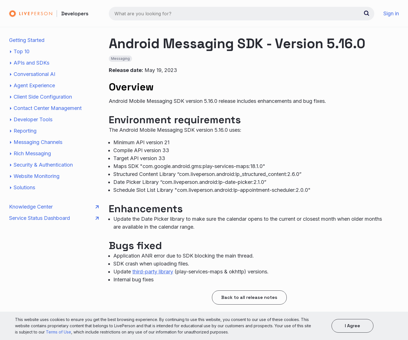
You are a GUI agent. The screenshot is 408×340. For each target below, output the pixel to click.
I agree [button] (352, 326)
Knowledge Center (54, 207)
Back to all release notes (249, 297)
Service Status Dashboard (54, 218)
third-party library (152, 272)
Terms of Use (58, 332)
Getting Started (26, 40)
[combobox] (241, 13)
